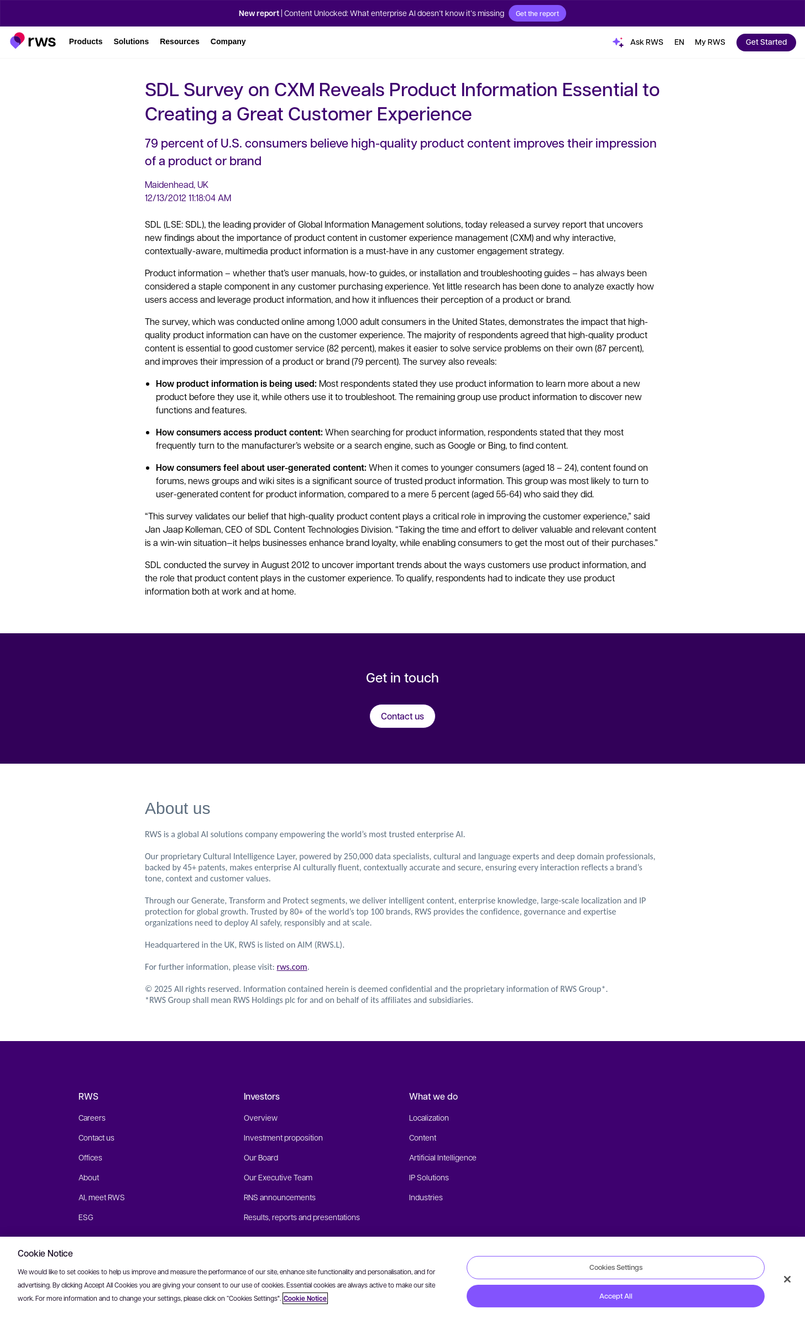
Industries (426, 1197)
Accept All (615, 1296)
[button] (33, 40)
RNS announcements (280, 1197)
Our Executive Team (278, 1177)
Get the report (537, 13)
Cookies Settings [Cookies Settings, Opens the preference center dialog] (615, 1267)
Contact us (96, 1137)
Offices (90, 1157)
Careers (92, 1117)
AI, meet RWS (102, 1197)
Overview (261, 1117)
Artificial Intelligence (443, 1157)
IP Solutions (429, 1177)
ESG (86, 1217)
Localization (429, 1117)
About (89, 1177)
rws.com (292, 967)
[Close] (787, 1279)
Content (422, 1137)
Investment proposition (283, 1137)
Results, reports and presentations (302, 1217)
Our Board (261, 1157)
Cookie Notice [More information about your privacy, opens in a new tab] (305, 1298)
